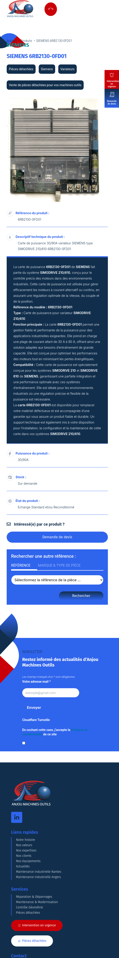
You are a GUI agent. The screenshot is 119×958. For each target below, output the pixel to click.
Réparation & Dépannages (34, 897)
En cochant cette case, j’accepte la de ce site (55, 732)
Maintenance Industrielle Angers (38, 877)
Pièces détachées (28, 913)
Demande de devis (112, 102)
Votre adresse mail (36, 681)
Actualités (23, 866)
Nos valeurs (24, 845)
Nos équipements (28, 861)
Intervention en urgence (113, 84)
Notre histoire (25, 840)
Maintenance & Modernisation (37, 902)
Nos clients (23, 856)
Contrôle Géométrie (29, 907)
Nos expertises (26, 850)
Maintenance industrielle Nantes (38, 872)
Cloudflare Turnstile (36, 720)
